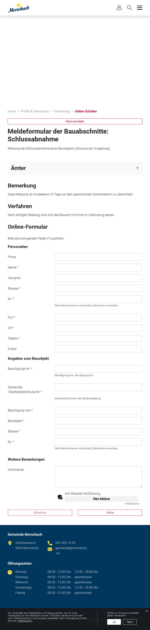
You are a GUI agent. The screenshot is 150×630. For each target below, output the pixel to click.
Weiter (110, 512)
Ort (11, 328)
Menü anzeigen (75, 121)
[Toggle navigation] (139, 7)
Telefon (14, 338)
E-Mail (12, 349)
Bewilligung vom (20, 410)
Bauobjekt (16, 421)
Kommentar (16, 470)
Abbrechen (39, 512)
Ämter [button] (18, 168)
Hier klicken (101, 499)
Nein (130, 622)
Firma (12, 257)
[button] (130, 7)
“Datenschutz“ (25, 621)
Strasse (14, 288)
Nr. (11, 299)
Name (13, 267)
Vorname (14, 278)
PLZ (11, 317)
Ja (114, 622)
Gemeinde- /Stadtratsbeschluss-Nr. (25, 389)
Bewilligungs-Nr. (20, 369)
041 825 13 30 (65, 543)
